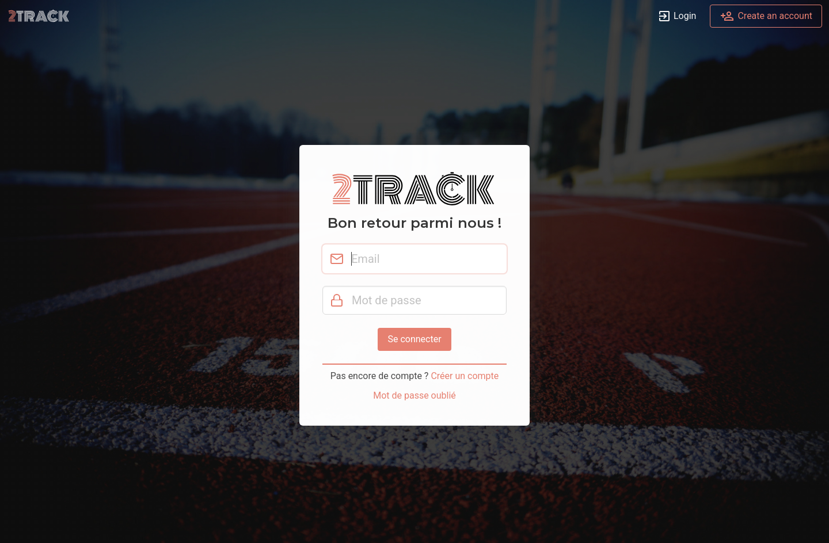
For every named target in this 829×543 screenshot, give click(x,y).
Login (676, 16)
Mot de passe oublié (414, 395)
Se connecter (414, 339)
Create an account (766, 16)
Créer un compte (465, 375)
